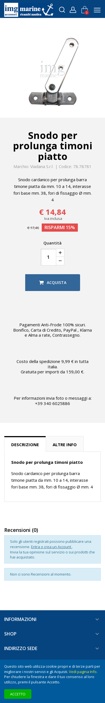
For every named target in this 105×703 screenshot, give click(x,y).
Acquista (52, 282)
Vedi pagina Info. (83, 671)
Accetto (17, 694)
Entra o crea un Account (51, 546)
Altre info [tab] (65, 444)
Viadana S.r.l (41, 166)
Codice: (65, 166)
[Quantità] (48, 257)
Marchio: (21, 166)
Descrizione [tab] (25, 444)
